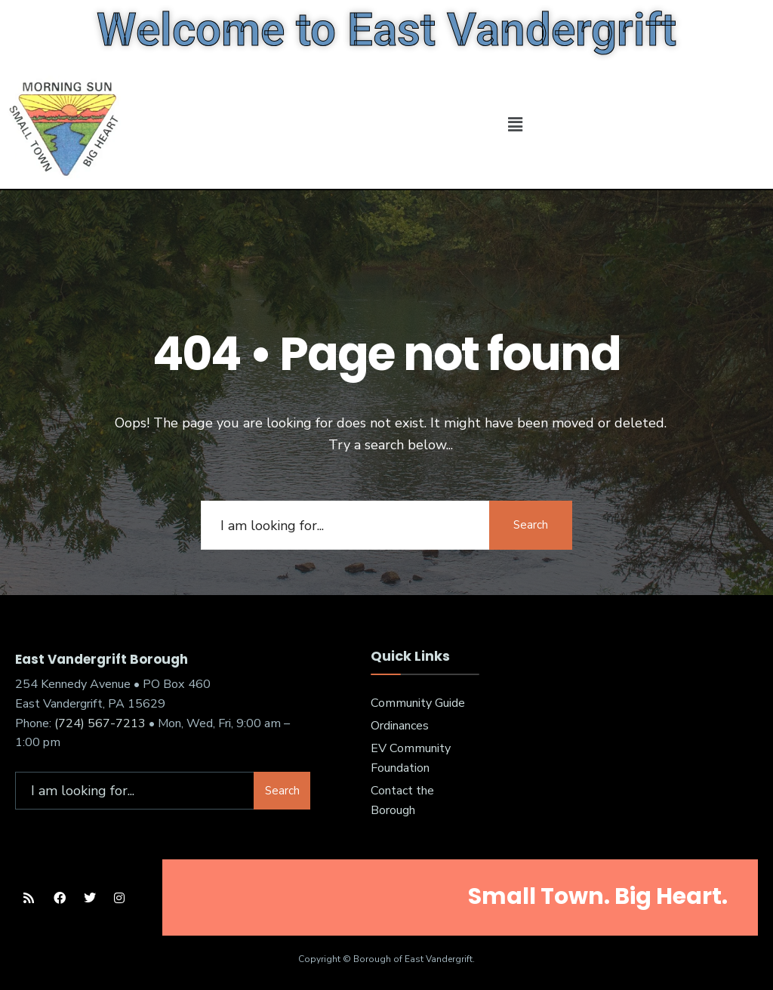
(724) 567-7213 (100, 723)
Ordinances (400, 725)
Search (530, 524)
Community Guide (418, 703)
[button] (515, 124)
